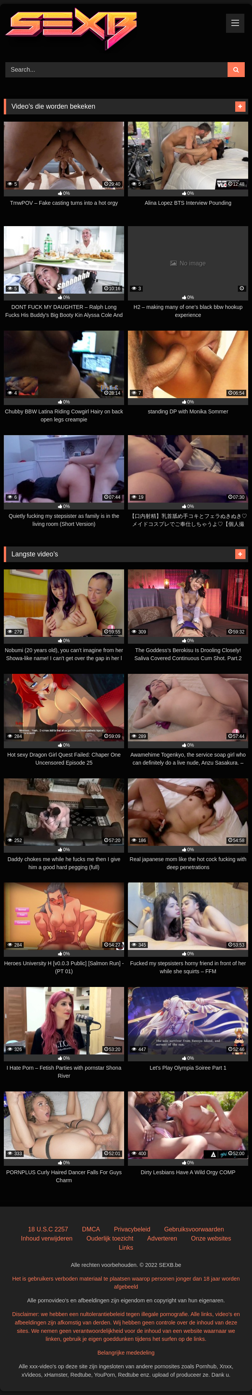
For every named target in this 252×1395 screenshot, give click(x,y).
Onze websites (211, 1238)
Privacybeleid (132, 1229)
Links (126, 1247)
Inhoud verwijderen (47, 1238)
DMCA (91, 1229)
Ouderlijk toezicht (109, 1238)
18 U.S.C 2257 (48, 1229)
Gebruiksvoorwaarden (194, 1229)
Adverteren (162, 1238)
